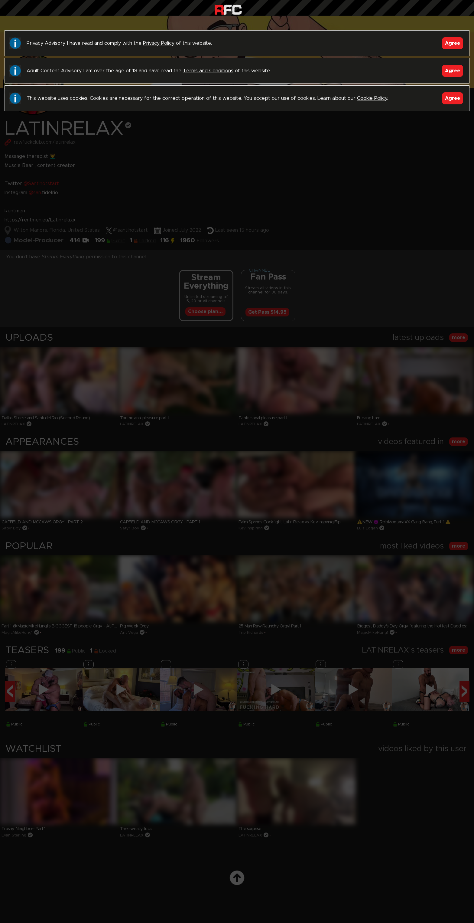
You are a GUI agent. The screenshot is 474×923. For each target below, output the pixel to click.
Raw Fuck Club (228, 9)
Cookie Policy (372, 98)
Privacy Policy (158, 43)
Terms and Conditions (208, 70)
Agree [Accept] (452, 43)
